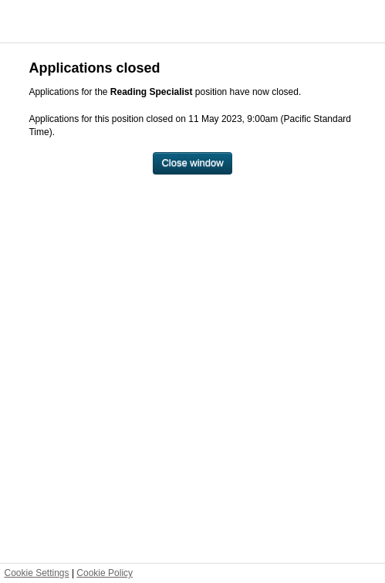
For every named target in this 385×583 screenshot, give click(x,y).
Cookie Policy (104, 573)
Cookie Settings (37, 573)
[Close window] (192, 163)
